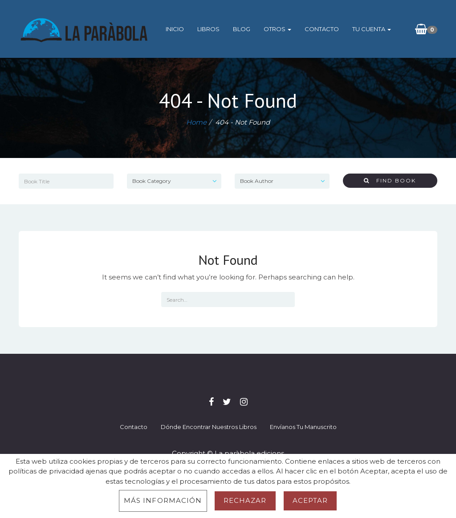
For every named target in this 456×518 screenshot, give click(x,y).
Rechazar (245, 500)
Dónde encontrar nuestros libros (208, 426)
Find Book (390, 180)
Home (196, 122)
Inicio (175, 28)
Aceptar (310, 500)
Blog (241, 28)
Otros (277, 28)
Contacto (322, 28)
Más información (163, 500)
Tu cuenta (371, 28)
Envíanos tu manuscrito (303, 426)
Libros (208, 28)
